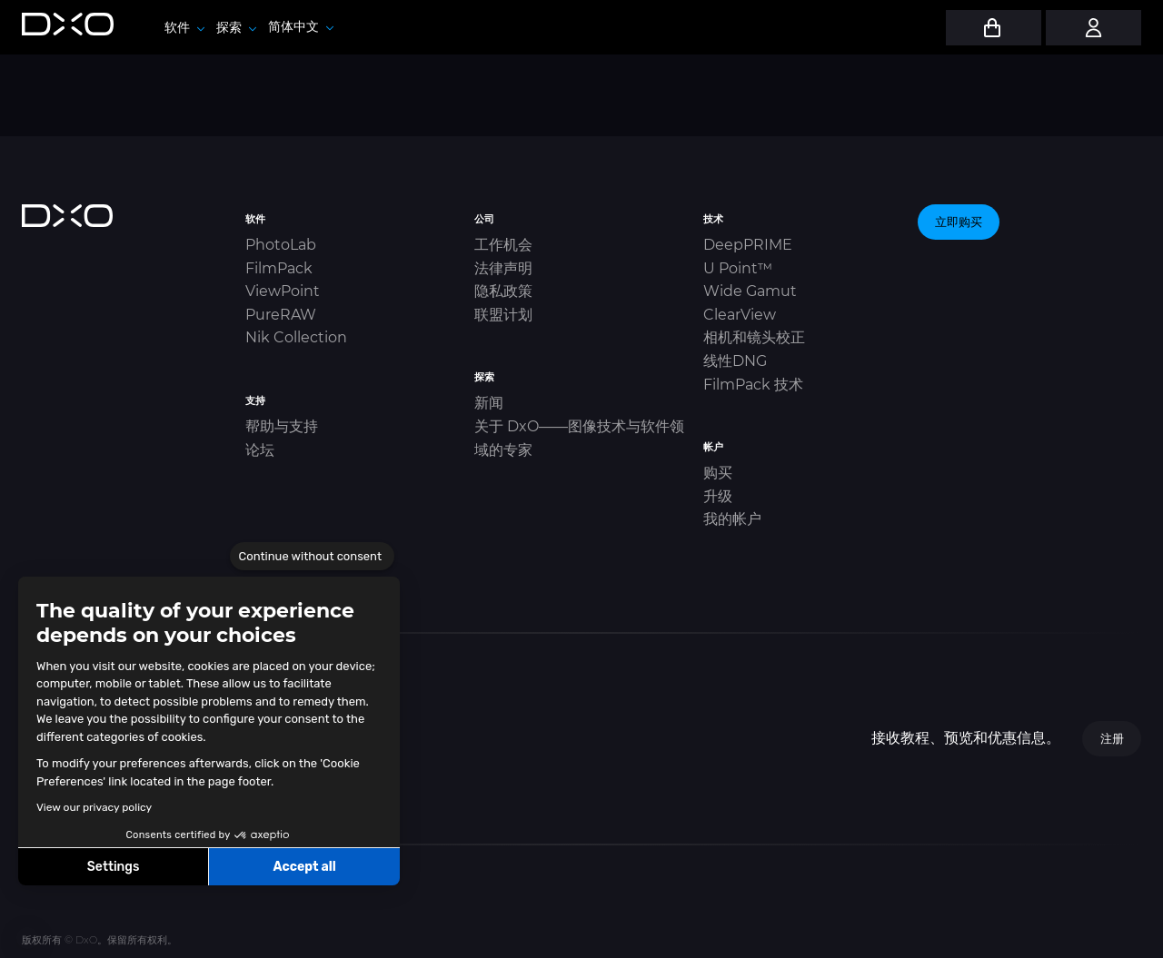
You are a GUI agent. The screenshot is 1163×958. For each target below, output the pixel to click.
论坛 (259, 450)
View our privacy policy (94, 807)
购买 (717, 472)
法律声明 (503, 268)
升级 (717, 496)
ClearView (739, 314)
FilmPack (279, 268)
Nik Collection (296, 337)
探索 (236, 27)
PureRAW (280, 314)
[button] (27, 938)
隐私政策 (503, 291)
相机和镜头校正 (754, 337)
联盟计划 (503, 314)
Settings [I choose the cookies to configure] (113, 866)
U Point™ (737, 268)
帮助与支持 (281, 426)
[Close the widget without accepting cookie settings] (312, 556)
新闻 (488, 402)
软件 (184, 27)
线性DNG (735, 361)
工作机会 (503, 244)
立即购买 (958, 221)
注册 (1112, 738)
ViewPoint (282, 291)
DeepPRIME (747, 244)
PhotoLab (280, 244)
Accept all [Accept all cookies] (304, 866)
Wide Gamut (750, 291)
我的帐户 (732, 519)
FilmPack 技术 (753, 384)
